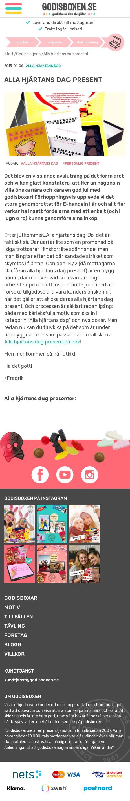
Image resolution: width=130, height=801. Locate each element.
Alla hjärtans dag (43, 66)
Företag (15, 635)
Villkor (14, 654)
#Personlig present (81, 163)
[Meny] (13, 9)
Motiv (12, 607)
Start (8, 54)
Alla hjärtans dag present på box (42, 342)
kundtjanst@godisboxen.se (31, 679)
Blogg (12, 645)
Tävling (14, 626)
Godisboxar (20, 598)
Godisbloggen (28, 54)
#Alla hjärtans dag (39, 163)
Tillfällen (18, 617)
